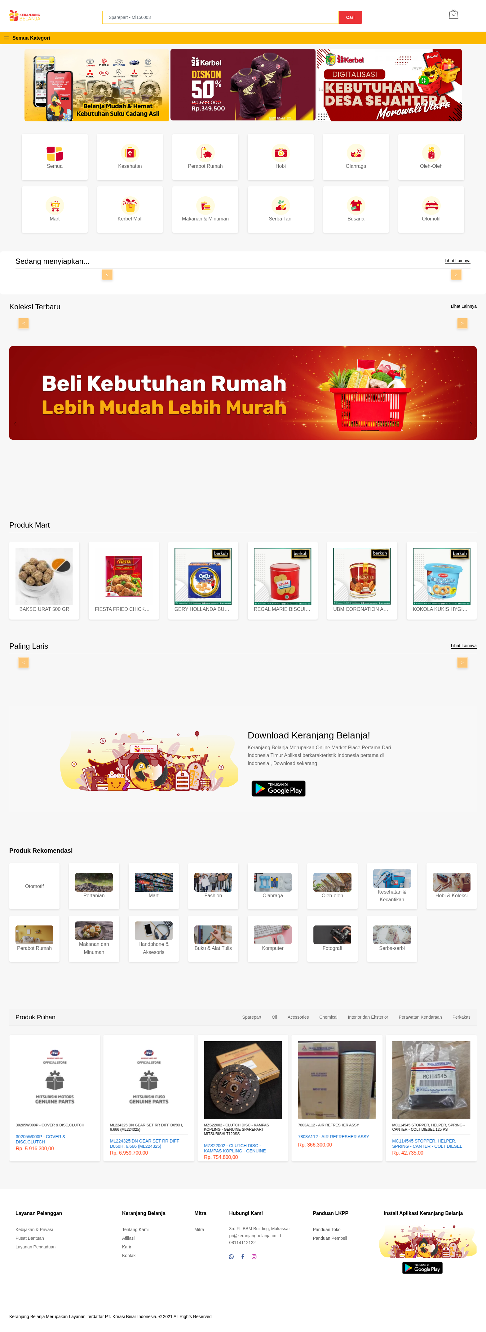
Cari (350, 17)
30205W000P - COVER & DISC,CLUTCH (50, 1125)
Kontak (129, 1255)
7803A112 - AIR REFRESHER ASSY (328, 1125)
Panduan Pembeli (330, 1238)
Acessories (298, 1017)
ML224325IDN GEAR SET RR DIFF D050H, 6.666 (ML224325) (146, 1127)
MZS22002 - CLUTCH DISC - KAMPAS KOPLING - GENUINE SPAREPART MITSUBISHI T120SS (236, 1129)
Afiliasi (128, 1238)
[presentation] (15, 424)
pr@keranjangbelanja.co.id (255, 1235)
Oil (274, 1017)
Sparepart (251, 1017)
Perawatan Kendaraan (420, 1017)
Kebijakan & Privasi (34, 1229)
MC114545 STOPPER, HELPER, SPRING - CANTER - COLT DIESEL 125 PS (428, 1127)
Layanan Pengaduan (35, 1246)
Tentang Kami (135, 1229)
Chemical (328, 1017)
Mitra (199, 1229)
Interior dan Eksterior (368, 1017)
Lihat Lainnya (458, 261)
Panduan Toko (326, 1229)
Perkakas (462, 1017)
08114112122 (242, 1242)
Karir (126, 1246)
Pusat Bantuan (29, 1238)
